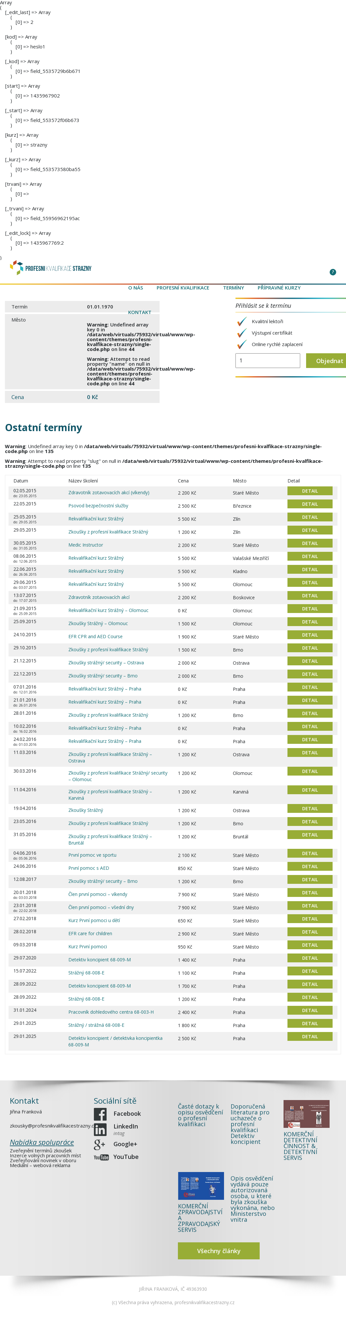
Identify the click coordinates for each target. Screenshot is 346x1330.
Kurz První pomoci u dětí (94, 920)
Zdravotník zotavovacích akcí (99, 597)
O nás (135, 287)
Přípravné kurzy (279, 287)
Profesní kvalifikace (183, 287)
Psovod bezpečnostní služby (98, 505)
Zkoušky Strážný (85, 810)
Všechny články (219, 1251)
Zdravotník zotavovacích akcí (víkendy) (108, 492)
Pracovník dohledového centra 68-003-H (111, 1012)
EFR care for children (90, 933)
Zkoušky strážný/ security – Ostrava (106, 662)
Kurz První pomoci (87, 946)
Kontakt (139, 312)
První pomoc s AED (88, 868)
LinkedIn (126, 1129)
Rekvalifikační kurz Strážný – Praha (104, 689)
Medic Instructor (85, 545)
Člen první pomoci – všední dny (101, 907)
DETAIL (310, 491)
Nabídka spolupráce (42, 1142)
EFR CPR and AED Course (95, 636)
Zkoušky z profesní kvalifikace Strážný (108, 532)
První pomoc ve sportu (92, 855)
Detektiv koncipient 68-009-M (99, 959)
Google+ (126, 1142)
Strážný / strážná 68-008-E (96, 1025)
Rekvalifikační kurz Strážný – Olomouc (108, 610)
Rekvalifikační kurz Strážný (96, 519)
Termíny (233, 287)
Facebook (127, 1116)
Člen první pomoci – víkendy (97, 894)
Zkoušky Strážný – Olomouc (98, 623)
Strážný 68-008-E (86, 973)
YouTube (126, 1153)
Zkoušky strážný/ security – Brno (103, 676)
